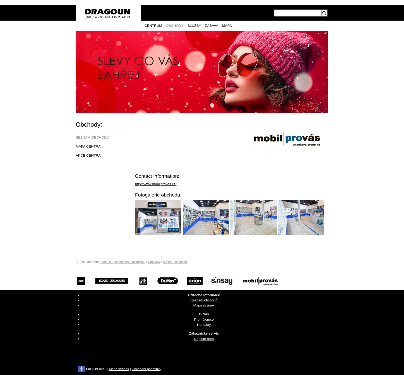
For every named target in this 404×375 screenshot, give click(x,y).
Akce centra (88, 155)
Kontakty (204, 325)
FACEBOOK (95, 369)
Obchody (175, 26)
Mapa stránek (203, 305)
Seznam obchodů (92, 137)
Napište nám (204, 339)
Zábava (211, 26)
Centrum (153, 26)
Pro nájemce (204, 319)
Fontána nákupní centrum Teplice (122, 262)
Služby (194, 26)
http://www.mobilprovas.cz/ (155, 184)
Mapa (227, 26)
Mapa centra (88, 146)
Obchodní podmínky (146, 369)
